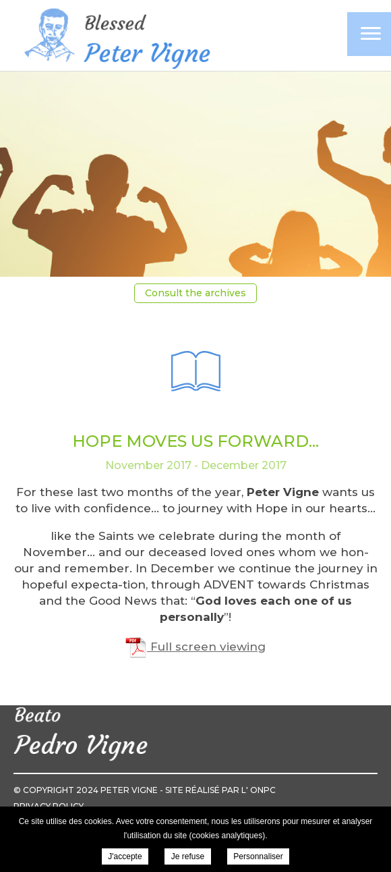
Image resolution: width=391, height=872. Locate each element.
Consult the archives (195, 293)
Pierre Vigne (114, 37)
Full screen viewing (195, 646)
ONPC (263, 790)
